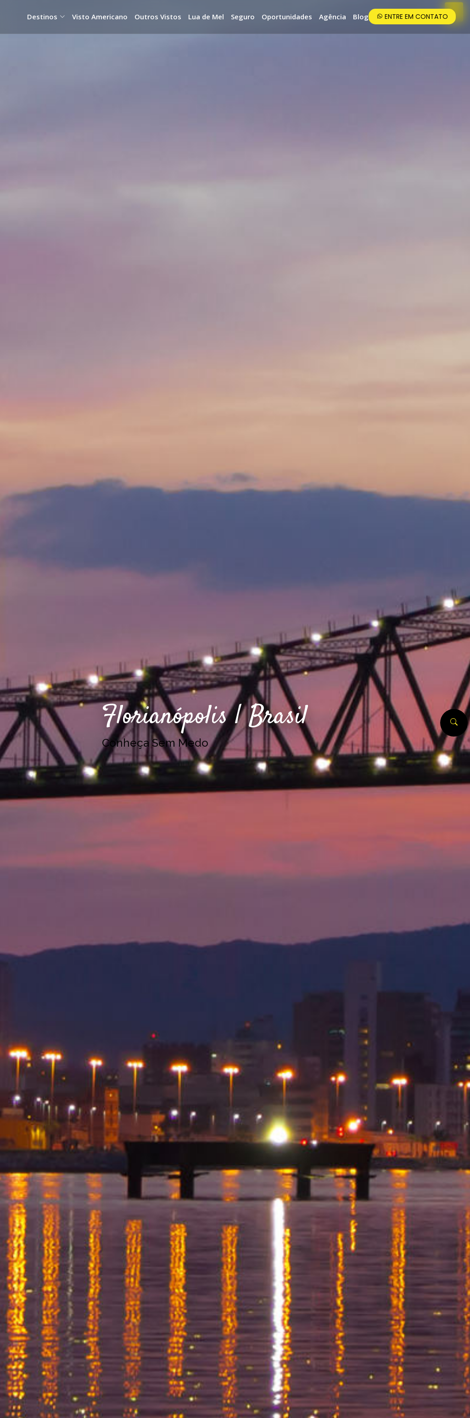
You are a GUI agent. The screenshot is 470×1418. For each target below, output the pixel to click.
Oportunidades (287, 16)
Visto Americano (100, 16)
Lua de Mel (206, 16)
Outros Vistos (157, 16)
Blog (361, 16)
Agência (332, 16)
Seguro (243, 16)
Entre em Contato (412, 16)
